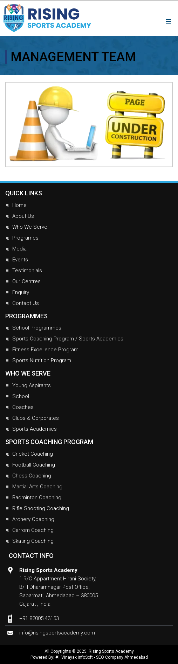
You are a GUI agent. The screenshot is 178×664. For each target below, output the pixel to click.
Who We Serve (29, 227)
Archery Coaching (33, 519)
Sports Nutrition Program (41, 360)
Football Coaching (33, 465)
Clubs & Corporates (35, 418)
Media (19, 249)
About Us (23, 216)
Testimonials (27, 270)
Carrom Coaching (33, 530)
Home (19, 205)
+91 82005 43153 (39, 618)
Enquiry (20, 292)
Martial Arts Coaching (37, 486)
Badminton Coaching (36, 497)
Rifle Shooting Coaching (40, 508)
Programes (25, 238)
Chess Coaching (31, 476)
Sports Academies (34, 429)
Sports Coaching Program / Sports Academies (67, 339)
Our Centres (26, 281)
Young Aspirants (31, 385)
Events (20, 259)
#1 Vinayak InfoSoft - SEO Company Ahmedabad (101, 657)
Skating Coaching (33, 541)
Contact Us (25, 303)
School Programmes (36, 328)
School (20, 396)
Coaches (23, 407)
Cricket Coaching (32, 454)
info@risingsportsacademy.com (57, 633)
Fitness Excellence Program (45, 349)
